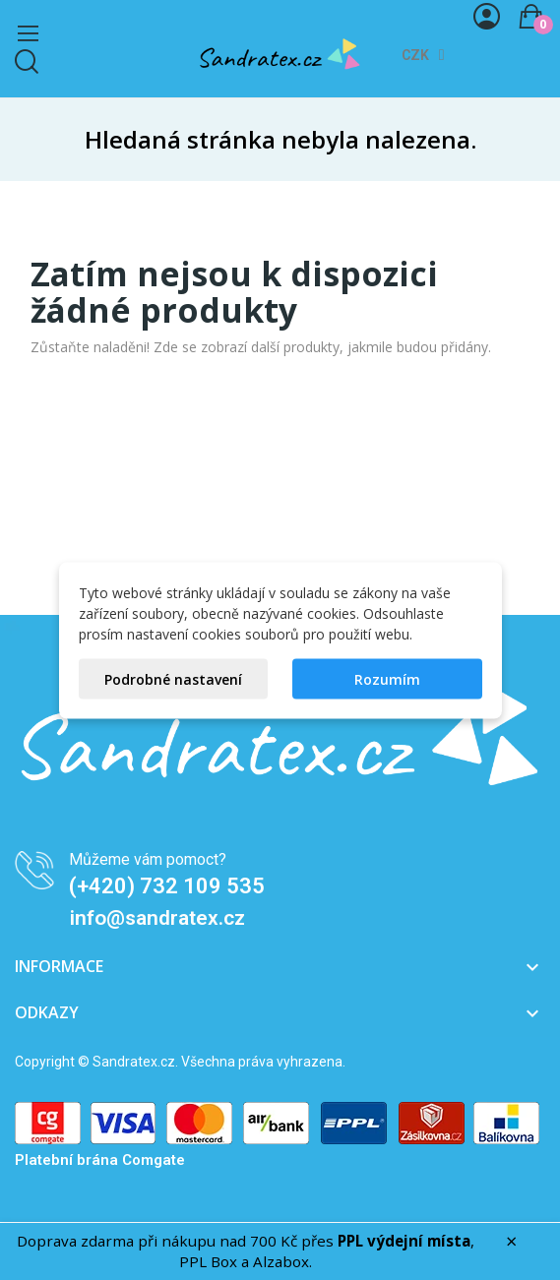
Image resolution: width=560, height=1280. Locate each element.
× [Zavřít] (511, 1241)
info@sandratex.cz (157, 918)
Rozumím (387, 678)
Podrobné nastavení (173, 678)
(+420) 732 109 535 (167, 886)
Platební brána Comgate (100, 1160)
